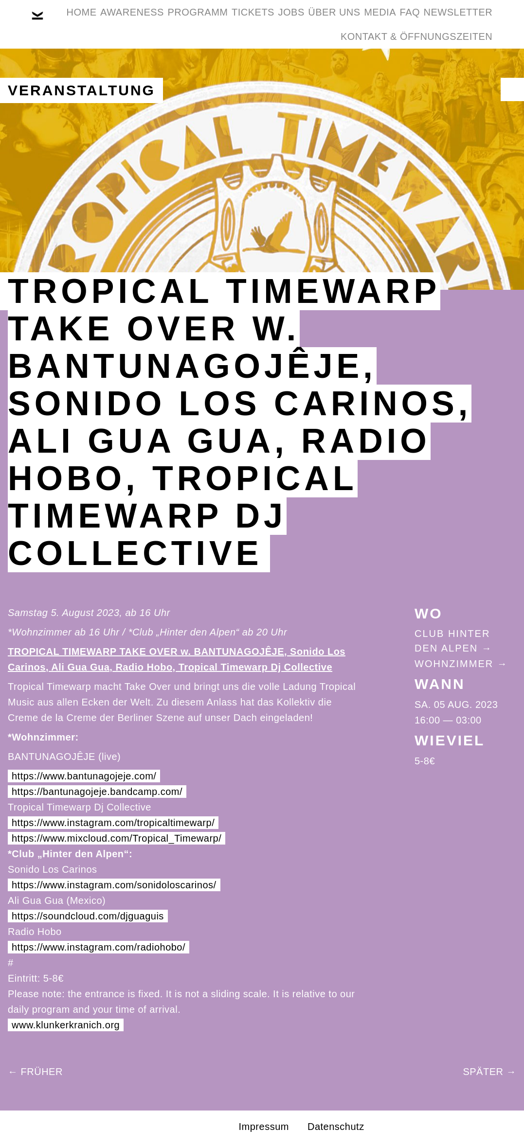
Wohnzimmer (454, 663)
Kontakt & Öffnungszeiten (409, 70)
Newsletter (280, 70)
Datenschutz (335, 1126)
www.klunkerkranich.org (66, 1025)
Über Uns (408, 23)
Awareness (147, 23)
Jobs (350, 23)
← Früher (35, 1071)
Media (469, 23)
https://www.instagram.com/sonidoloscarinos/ (114, 885)
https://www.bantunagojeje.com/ (84, 776)
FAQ (217, 70)
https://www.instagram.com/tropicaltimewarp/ (113, 822)
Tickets (297, 23)
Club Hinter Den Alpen (452, 640)
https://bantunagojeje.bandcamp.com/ (97, 791)
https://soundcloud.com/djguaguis (88, 916)
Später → (489, 1071)
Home (81, 23)
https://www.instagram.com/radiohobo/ (98, 947)
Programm (227, 23)
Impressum (264, 1126)
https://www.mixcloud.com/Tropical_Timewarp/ (116, 838)
